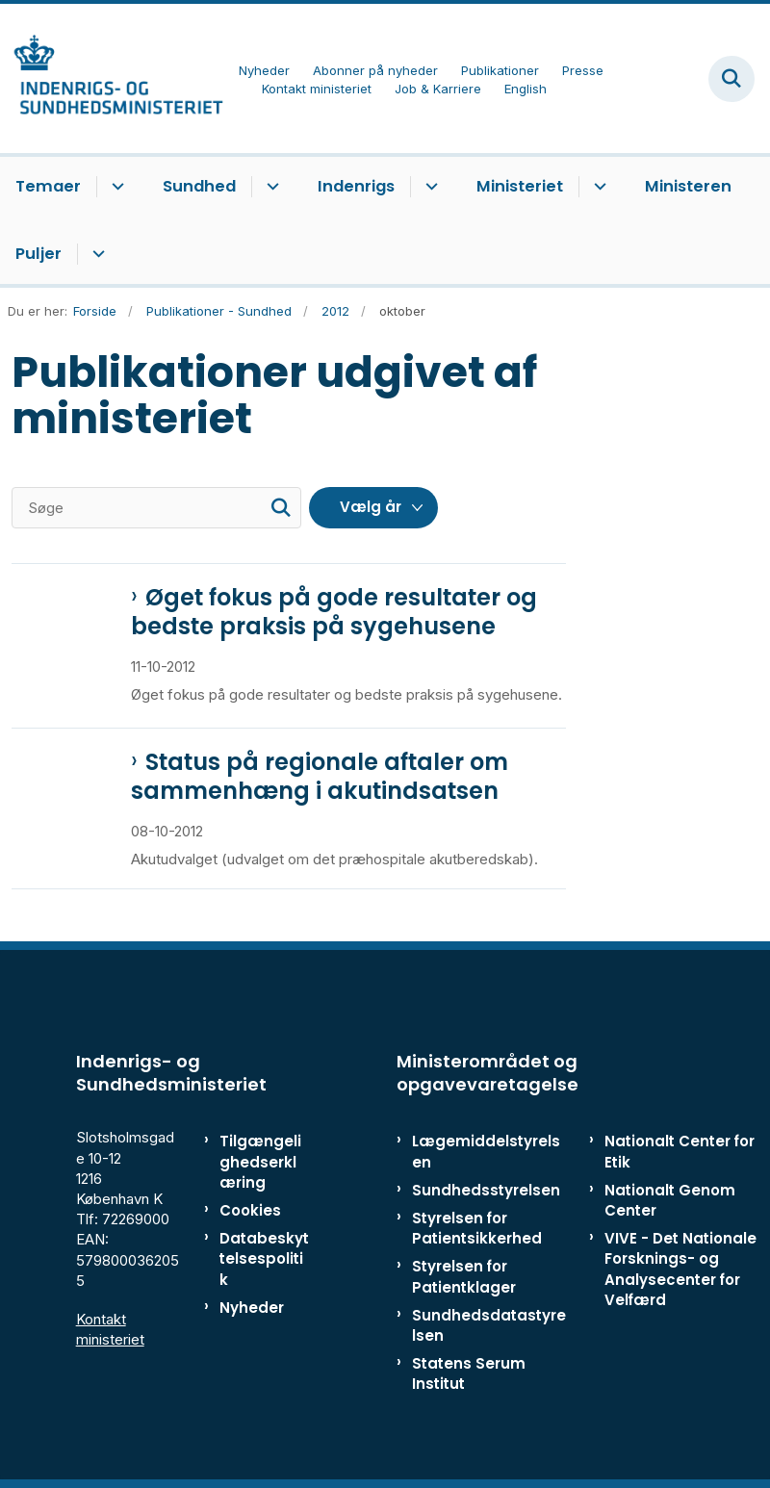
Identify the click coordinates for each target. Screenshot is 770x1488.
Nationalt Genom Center (669, 1200)
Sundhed (199, 186)
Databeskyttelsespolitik (264, 1258)
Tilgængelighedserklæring (260, 1161)
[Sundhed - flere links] (270, 186)
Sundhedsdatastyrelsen (489, 1325)
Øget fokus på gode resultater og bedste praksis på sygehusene (334, 612)
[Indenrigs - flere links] (429, 186)
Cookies (250, 1210)
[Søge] (156, 507)
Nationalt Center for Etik (679, 1151)
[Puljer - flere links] (96, 254)
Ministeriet (519, 186)
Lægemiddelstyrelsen (486, 1151)
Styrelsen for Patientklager (464, 1276)
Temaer (48, 186)
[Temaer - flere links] (115, 186)
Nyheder (251, 1307)
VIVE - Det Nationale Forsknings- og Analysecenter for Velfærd (680, 1269)
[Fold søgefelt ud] (731, 79)
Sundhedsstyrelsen (486, 1190)
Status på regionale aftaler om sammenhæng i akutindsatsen (319, 777)
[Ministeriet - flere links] (597, 186)
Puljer (38, 254)
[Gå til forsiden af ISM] (111, 78)
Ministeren (688, 186)
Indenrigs (356, 186)
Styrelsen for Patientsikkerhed (477, 1228)
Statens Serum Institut (469, 1373)
